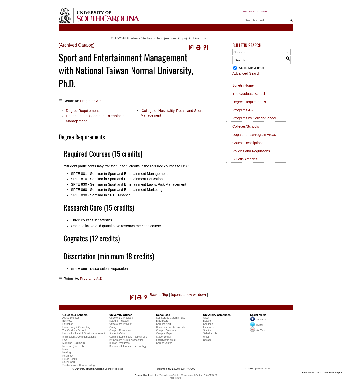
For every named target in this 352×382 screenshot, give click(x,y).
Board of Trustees (119, 321)
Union (206, 336)
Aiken (206, 317)
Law (64, 340)
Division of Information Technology (127, 346)
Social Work (68, 362)
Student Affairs (117, 333)
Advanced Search (246, 73)
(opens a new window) (188, 295)
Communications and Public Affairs (128, 336)
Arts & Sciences (71, 317)
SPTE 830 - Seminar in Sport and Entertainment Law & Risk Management (128, 184)
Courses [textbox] (239, 52)
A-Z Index (262, 11)
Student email (163, 336)
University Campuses (217, 314)
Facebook (261, 319)
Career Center (164, 343)
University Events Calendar (171, 327)
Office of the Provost (120, 324)
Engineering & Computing (76, 327)
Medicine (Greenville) (73, 346)
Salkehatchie (210, 333)
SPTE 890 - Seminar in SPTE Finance (101, 195)
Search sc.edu (255, 15)
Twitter (256, 325)
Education (67, 324)
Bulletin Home (243, 85)
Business (67, 321)
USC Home (249, 11)
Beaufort (207, 321)
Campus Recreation (120, 330)
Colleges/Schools (245, 126)
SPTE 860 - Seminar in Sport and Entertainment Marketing (116, 190)
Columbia (208, 324)
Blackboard (162, 321)
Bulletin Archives (245, 159)
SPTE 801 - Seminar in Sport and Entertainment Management (119, 174)
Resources (163, 314)
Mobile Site (175, 377)
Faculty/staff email (166, 340)
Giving (112, 327)
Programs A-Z (242, 110)
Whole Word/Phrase (251, 68)
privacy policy (264, 368)
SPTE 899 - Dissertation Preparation (99, 269)
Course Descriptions (247, 143)
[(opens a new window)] (192, 47)
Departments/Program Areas (254, 135)
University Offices (120, 314)
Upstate (207, 340)
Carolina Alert (163, 324)
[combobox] (159, 38)
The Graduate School (248, 94)
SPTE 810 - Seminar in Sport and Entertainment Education (117, 179)
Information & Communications (79, 336)
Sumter (207, 330)
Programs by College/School (254, 118)
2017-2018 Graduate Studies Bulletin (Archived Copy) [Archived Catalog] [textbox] (159, 38)
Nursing (66, 352)
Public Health (69, 359)
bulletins (309, 372)
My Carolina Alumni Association (126, 340)
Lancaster (208, 327)
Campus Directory (166, 330)
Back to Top (159, 295)
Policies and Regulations (251, 151)
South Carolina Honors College (79, 365)
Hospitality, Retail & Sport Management (83, 333)
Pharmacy (67, 355)
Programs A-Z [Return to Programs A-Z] (91, 101)
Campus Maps (164, 333)
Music (65, 349)
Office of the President (121, 317)
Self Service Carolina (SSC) (171, 317)
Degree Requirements (83, 111)
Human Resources (119, 343)
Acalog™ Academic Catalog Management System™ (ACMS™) (184, 375)
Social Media (258, 314)
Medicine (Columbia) (73, 343)
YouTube (257, 330)
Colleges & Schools (75, 314)
